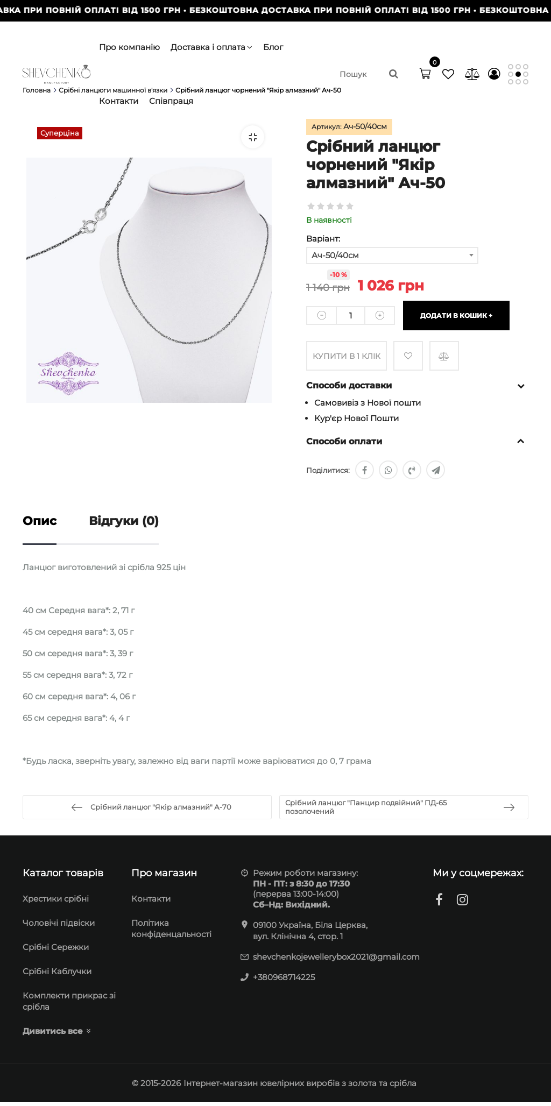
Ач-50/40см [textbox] (335, 255)
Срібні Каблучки (57, 975)
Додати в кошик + (456, 315)
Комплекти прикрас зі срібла (69, 1005)
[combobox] (392, 255)
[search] (370, 74)
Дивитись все (53, 1035)
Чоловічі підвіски (59, 926)
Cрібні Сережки (56, 951)
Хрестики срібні (56, 902)
